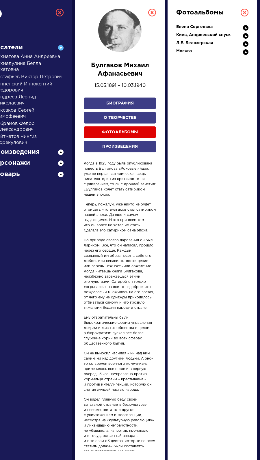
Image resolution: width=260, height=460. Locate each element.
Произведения (120, 146)
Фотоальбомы (120, 132)
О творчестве (120, 117)
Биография (120, 103)
